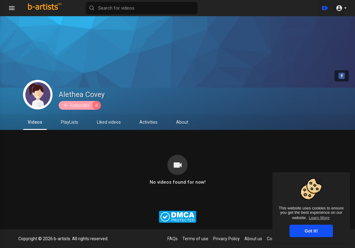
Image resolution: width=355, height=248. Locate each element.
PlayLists (69, 122)
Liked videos (109, 122)
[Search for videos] (142, 8)
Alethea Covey (82, 94)
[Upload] (325, 8)
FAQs (172, 238)
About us (253, 238)
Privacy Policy (226, 238)
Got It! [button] (311, 230)
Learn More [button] (319, 217)
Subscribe (81, 105)
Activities (148, 122)
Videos (35, 125)
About (182, 122)
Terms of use (195, 238)
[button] (341, 8)
